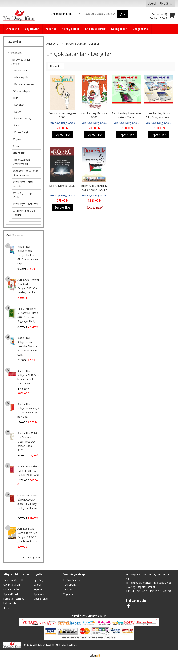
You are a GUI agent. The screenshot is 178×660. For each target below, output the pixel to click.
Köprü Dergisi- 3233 (62, 186)
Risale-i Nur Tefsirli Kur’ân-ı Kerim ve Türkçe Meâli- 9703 (28, 470)
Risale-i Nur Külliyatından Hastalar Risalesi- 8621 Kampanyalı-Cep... (27, 346)
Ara (122, 14)
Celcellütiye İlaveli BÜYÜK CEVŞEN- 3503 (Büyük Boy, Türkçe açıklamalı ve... (27, 504)
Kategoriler (13, 41)
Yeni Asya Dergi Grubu (62, 123)
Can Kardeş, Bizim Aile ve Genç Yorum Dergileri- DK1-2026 (126, 117)
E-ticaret (83, 655)
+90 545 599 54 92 (136, 591)
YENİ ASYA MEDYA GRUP (89, 616)
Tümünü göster (32, 557)
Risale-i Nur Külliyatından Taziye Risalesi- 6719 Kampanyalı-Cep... (27, 255)
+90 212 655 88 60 (160, 591)
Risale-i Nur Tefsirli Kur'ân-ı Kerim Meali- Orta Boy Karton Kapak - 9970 (28, 442)
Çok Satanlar (14, 235)
